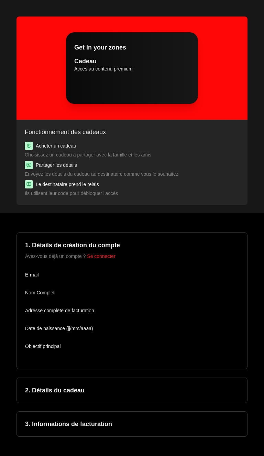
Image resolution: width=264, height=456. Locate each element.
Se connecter (101, 256)
